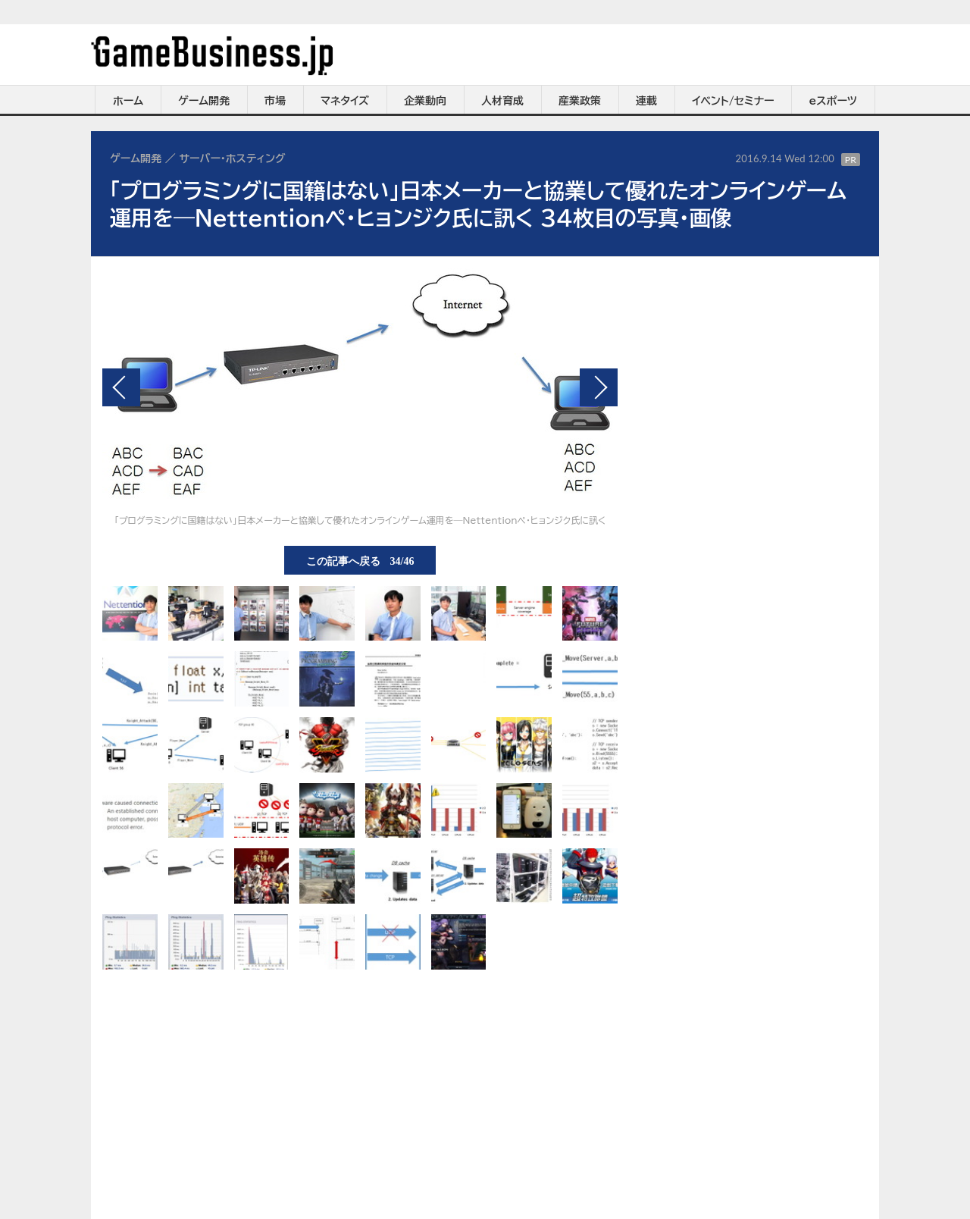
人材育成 (502, 101)
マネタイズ (345, 101)
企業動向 (425, 101)
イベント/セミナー (733, 101)
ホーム (128, 101)
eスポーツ (833, 101)
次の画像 (599, 387)
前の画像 (121, 387)
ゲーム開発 (204, 101)
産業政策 (580, 101)
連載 (646, 101)
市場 (275, 101)
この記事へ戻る (360, 560)
